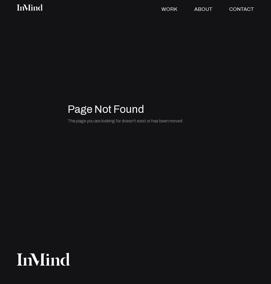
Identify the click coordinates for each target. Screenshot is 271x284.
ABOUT (203, 9)
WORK (169, 9)
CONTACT (241, 9)
